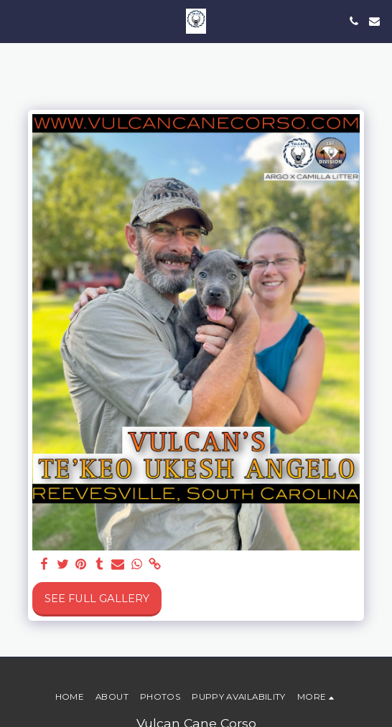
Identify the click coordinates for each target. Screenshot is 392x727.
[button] (16, 20)
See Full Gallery (97, 598)
